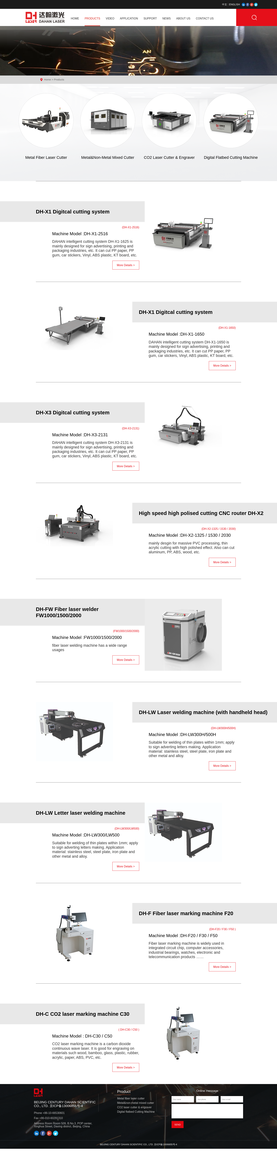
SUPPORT (150, 18)
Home (47, 79)
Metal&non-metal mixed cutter (135, 1106)
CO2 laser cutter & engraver (134, 1111)
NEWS (166, 18)
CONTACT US (205, 18)
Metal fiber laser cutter (131, 1102)
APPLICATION (129, 18)
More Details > (126, 271)
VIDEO (110, 18)
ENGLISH (232, 4)
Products (59, 79)
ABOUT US (183, 18)
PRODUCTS (92, 18)
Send (177, 1130)
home (75, 18)
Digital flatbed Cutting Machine (136, 1115)
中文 (224, 4)
